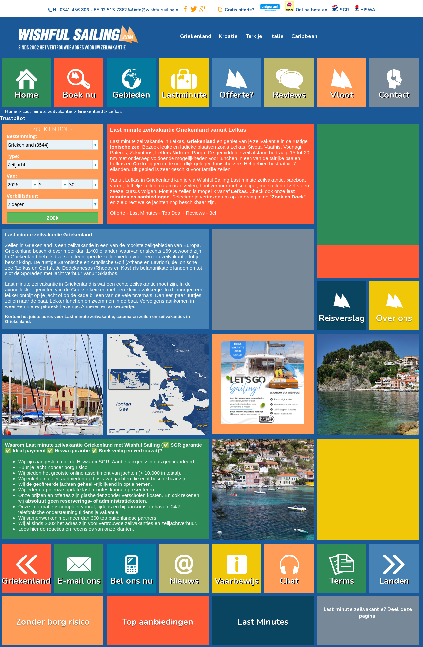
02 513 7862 (113, 10)
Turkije (254, 36)
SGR (103, 461)
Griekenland (195, 36)
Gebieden (131, 95)
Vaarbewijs (236, 581)
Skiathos (107, 273)
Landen (394, 581)
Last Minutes (144, 213)
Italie (277, 36)
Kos (125, 267)
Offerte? (236, 95)
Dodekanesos (77, 267)
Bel (212, 213)
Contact (394, 95)
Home (26, 95)
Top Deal (171, 213)
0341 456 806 (74, 10)
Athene (135, 262)
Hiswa (84, 461)
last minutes (95, 489)
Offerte (117, 213)
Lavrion (159, 262)
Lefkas (23, 267)
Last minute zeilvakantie (47, 112)
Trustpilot (12, 118)
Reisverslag (342, 318)
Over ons (394, 318)
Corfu (45, 267)
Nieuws (184, 581)
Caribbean (304, 36)
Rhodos (104, 267)
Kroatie (228, 36)
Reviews (289, 95)
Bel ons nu (131, 581)
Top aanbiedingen (157, 622)
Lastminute (184, 95)
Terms (341, 581)
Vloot (341, 95)
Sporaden (31, 273)
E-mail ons (79, 581)
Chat (289, 581)
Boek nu (79, 95)
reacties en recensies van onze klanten (90, 529)
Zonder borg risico (67, 467)
